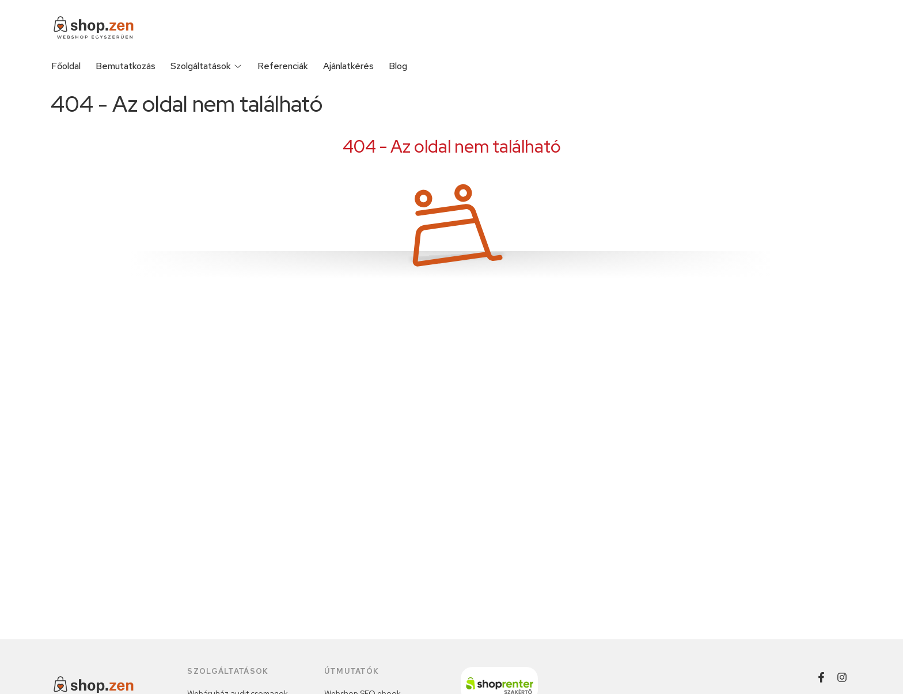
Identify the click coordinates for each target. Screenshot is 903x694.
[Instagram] (842, 677)
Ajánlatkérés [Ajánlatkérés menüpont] (348, 66)
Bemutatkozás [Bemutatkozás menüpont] (125, 66)
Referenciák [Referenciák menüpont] (282, 66)
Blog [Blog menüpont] (398, 66)
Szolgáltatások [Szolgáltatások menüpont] (206, 66)
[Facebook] (821, 677)
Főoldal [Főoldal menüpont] (66, 66)
